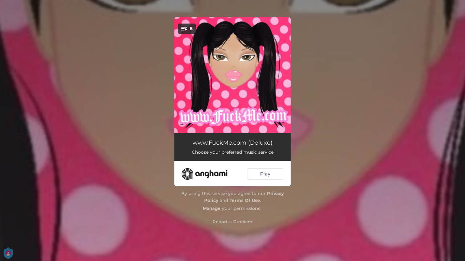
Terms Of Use (245, 200)
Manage (212, 208)
